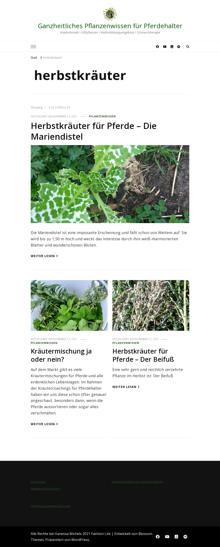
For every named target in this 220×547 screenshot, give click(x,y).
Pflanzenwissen (102, 116)
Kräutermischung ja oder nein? (61, 355)
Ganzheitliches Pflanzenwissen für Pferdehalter (110, 25)
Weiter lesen (44, 256)
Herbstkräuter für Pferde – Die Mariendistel (94, 131)
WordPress (80, 539)
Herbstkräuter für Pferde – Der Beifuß (143, 355)
